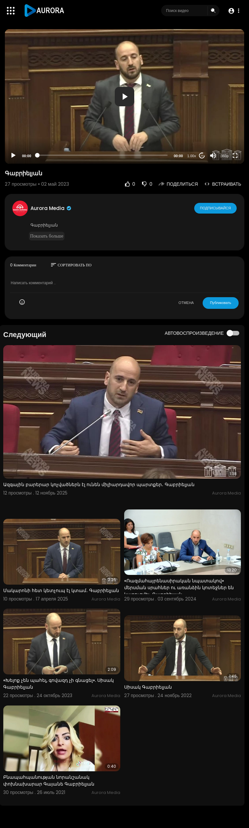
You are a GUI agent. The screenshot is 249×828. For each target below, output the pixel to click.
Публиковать (220, 302)
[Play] (13, 155)
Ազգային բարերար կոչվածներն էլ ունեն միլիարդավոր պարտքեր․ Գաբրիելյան (99, 484)
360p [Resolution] (225, 156)
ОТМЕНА (186, 302)
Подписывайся (215, 208)
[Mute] (213, 155)
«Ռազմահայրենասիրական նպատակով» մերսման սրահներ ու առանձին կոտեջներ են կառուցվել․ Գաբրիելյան (179, 587)
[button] (233, 11)
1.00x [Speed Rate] (191, 156)
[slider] (102, 155)
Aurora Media (51, 208)
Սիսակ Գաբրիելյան (148, 687)
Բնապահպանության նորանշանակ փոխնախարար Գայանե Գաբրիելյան (48, 780)
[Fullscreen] (235, 155)
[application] (124, 96)
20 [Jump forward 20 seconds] (202, 155)
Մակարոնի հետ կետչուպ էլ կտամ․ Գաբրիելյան (61, 590)
